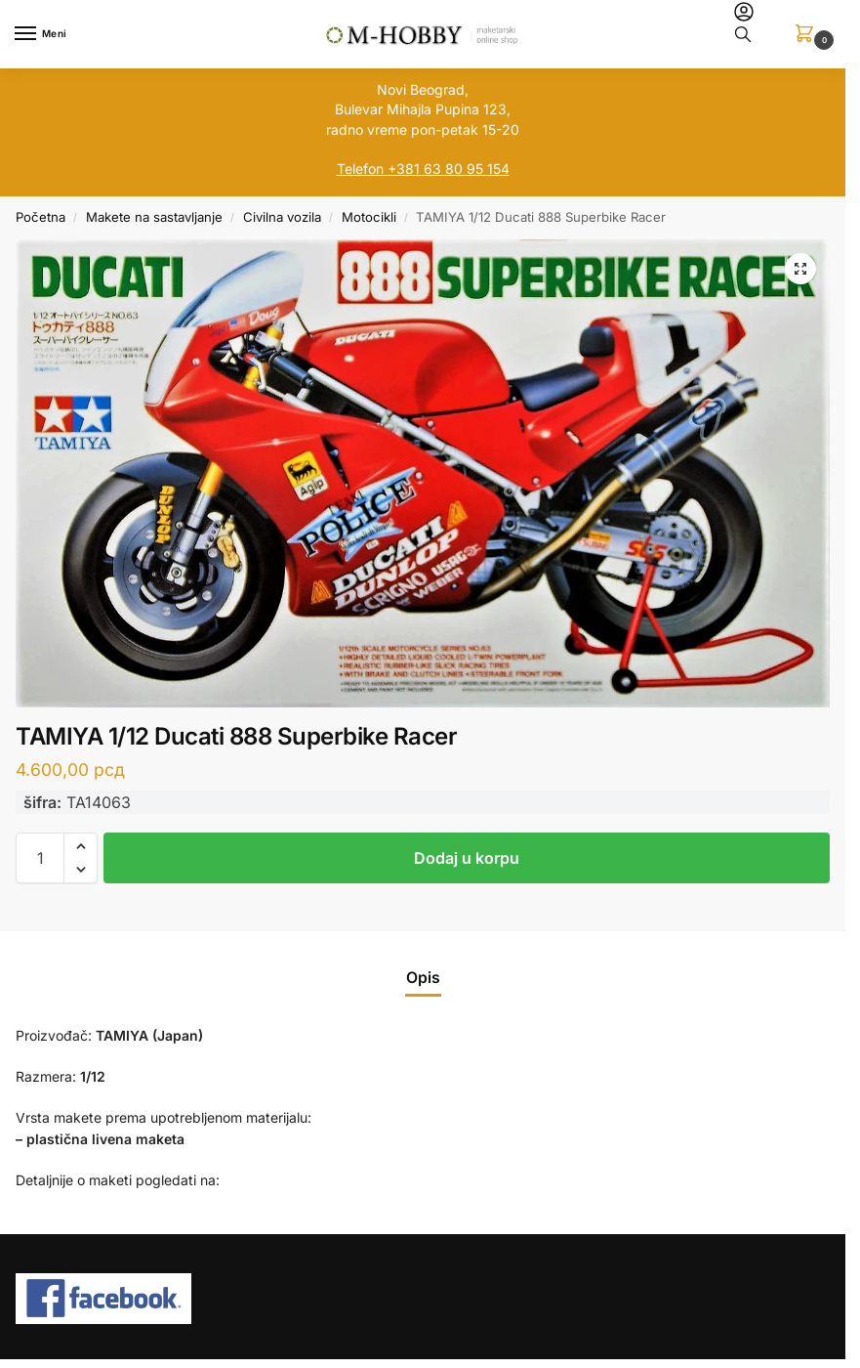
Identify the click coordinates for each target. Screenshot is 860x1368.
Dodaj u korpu (466, 858)
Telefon (360, 168)
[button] (808, 35)
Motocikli (369, 217)
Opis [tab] (423, 977)
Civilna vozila (282, 217)
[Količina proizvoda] (40, 858)
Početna (40, 217)
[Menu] (44, 34)
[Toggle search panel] (743, 34)
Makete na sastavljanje (154, 217)
